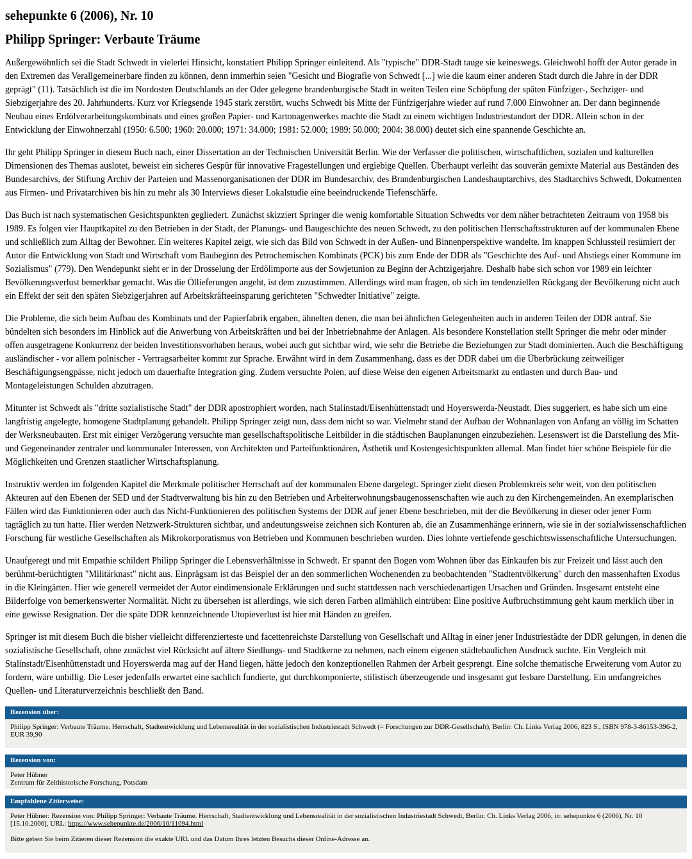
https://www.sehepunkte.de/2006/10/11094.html (135, 823)
